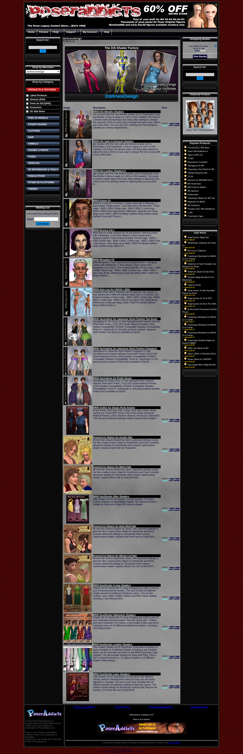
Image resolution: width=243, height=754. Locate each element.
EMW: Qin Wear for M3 (198, 348)
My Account (91, 32)
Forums (43, 32)
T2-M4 (190, 158)
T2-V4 (190, 176)
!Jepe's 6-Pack (194, 285)
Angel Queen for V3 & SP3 (200, 298)
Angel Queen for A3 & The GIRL (202, 304)
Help (106, 32)
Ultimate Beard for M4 (197, 173)
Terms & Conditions (84, 707)
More (177, 124)
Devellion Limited (115, 751)
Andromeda (193, 194)
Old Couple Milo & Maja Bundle (202, 365)
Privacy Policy (122, 707)
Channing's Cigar (195, 216)
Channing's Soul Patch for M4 (201, 169)
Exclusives (36, 107)
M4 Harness (193, 191)
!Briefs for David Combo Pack (201, 272)
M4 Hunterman (194, 184)
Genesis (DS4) (37, 99)
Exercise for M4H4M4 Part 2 (200, 180)
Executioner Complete (197, 162)
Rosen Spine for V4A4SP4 (199, 359)
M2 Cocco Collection (197, 250)
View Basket (200, 56)
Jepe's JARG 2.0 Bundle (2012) (202, 354)
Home (31, 32)
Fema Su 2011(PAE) (40, 103)
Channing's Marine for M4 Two (201, 198)
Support (72, 32)
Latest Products (38, 95)
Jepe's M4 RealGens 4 (198, 151)
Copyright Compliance (161, 707)
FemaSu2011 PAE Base (198, 147)
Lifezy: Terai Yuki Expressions (200, 130)
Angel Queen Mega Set (198, 237)
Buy (171, 124)
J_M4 (190, 212)
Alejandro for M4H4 (196, 202)
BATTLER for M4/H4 (197, 187)
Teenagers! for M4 (196, 165)
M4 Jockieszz (194, 205)
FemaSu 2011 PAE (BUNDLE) (201, 209)
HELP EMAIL (174, 742)
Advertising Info (199, 707)
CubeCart (126, 749)
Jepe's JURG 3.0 (195, 155)
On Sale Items (37, 111)
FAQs (57, 32)
